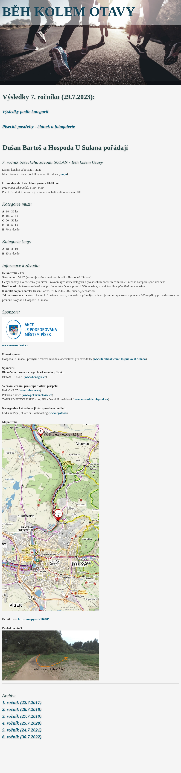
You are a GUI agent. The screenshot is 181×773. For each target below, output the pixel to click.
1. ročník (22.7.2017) (22, 702)
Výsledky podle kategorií (25, 111)
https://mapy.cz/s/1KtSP (33, 619)
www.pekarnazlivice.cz (37, 395)
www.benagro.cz (35, 377)
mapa (63, 174)
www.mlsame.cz (30, 390)
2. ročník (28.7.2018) (22, 709)
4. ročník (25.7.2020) (22, 723)
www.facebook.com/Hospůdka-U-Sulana (120, 359)
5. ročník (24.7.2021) (22, 730)
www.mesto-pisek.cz (15, 345)
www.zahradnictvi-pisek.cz (91, 399)
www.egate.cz (58, 413)
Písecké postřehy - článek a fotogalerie (38, 126)
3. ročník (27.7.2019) (22, 716)
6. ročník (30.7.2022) (22, 736)
